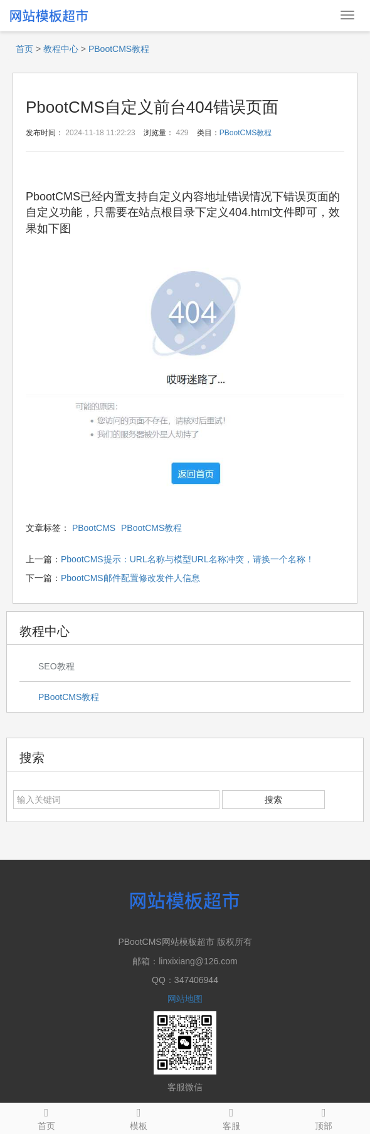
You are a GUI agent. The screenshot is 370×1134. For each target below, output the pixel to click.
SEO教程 (56, 666)
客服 (231, 1117)
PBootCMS (93, 528)
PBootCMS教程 (118, 49)
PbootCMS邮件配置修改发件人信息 (130, 578)
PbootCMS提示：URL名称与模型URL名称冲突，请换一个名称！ (187, 559)
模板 (139, 1117)
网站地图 (185, 999)
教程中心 (60, 49)
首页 (24, 49)
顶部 (324, 1117)
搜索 (273, 800)
